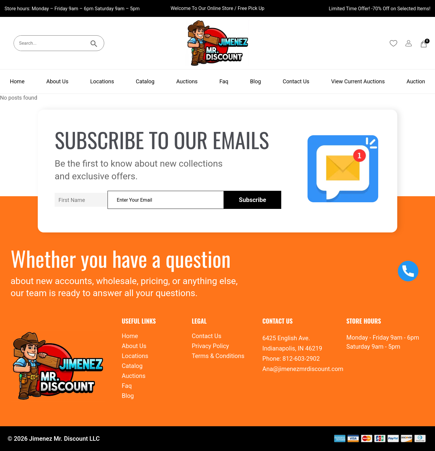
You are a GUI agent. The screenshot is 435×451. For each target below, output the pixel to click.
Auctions (187, 81)
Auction (416, 81)
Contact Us (296, 81)
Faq (223, 81)
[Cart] (423, 44)
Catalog (145, 81)
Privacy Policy (210, 346)
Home (17, 81)
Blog (255, 81)
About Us (57, 81)
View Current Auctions (358, 81)
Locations (102, 81)
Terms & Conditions (218, 356)
